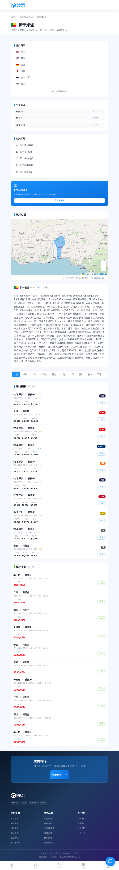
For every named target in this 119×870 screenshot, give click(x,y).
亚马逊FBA (15, 842)
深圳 (25, 374)
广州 (34, 374)
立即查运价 (59, 200)
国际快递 (14, 833)
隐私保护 (43, 857)
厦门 (81, 374)
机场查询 (48, 838)
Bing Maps (82, 278)
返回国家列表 (59, 91)
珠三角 (44, 374)
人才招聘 (81, 828)
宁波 (72, 374)
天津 (99, 374)
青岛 (90, 374)
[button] (59, 257)
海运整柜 (14, 818)
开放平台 (81, 833)
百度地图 (68, 278)
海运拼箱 (14, 823)
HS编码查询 (49, 828)
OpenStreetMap (100, 274)
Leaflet (86, 274)
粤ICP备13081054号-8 (70, 857)
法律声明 (53, 857)
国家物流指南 (26, 17)
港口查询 (48, 833)
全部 (16, 374)
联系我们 (81, 823)
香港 (54, 374)
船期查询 (48, 818)
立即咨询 (59, 774)
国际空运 (14, 828)
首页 (13, 17)
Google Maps (98, 278)
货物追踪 (48, 823)
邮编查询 (48, 842)
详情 (101, 403)
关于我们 (81, 818)
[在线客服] (110, 861)
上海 (63, 374)
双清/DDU (15, 838)
